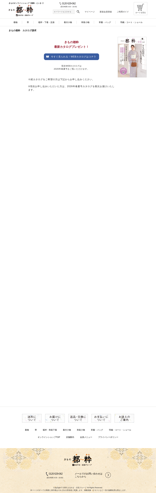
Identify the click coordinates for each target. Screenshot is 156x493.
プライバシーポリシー (108, 437)
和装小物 (81, 430)
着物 (27, 430)
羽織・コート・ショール (120, 430)
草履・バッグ (97, 430)
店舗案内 (70, 437)
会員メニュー (86, 437)
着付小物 (67, 430)
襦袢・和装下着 (50, 430)
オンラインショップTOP (49, 437)
